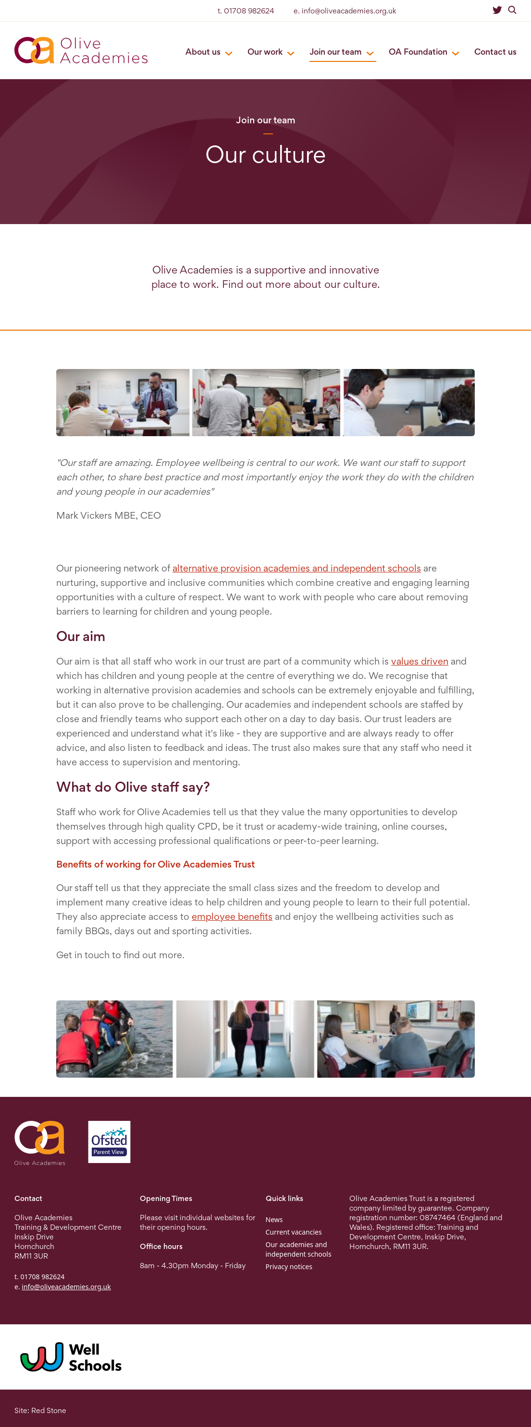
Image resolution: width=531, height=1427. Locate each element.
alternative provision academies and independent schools (297, 568)
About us (203, 52)
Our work (265, 52)
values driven (419, 661)
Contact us (495, 52)
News (274, 1219)
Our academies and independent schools (299, 1249)
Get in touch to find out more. (120, 955)
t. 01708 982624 (246, 10)
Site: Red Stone (40, 1410)
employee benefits (232, 916)
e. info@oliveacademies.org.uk (345, 10)
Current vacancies (294, 1232)
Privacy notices (289, 1266)
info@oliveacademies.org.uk (66, 1286)
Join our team (335, 52)
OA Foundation (418, 52)
